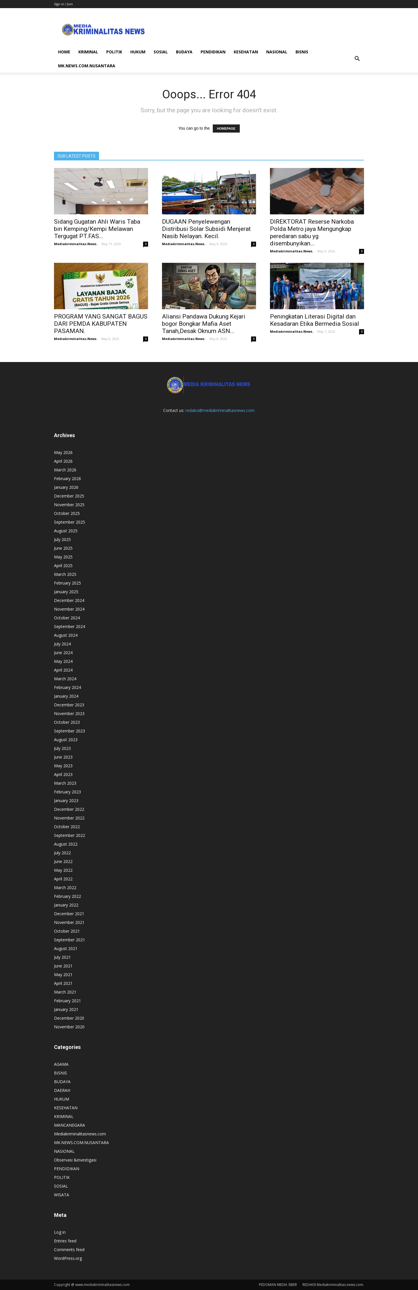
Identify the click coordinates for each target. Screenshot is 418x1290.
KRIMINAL (88, 52)
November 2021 (69, 922)
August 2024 (66, 635)
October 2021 (67, 931)
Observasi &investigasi (75, 1160)
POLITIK (114, 52)
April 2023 (63, 774)
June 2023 (63, 757)
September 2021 (69, 939)
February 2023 (67, 792)
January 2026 (66, 487)
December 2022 (69, 809)
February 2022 (67, 896)
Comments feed (69, 1249)
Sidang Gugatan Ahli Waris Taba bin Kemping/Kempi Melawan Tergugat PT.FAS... (97, 229)
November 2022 (69, 818)
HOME (64, 52)
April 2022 (63, 879)
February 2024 (67, 687)
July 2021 (62, 957)
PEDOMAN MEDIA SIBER (278, 1284)
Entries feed (65, 1241)
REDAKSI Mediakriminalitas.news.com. (333, 1284)
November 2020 (69, 1027)
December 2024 (69, 600)
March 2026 (65, 470)
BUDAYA (184, 52)
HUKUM (137, 52)
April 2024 (63, 670)
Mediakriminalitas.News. (75, 244)
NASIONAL (276, 52)
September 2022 (69, 835)
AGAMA (61, 1064)
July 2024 (62, 644)
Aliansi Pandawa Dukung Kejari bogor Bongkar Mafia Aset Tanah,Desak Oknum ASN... (203, 323)
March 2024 (65, 678)
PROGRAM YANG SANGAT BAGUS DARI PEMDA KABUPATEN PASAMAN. (100, 323)
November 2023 (69, 713)
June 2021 (63, 966)
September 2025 (69, 522)
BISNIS (302, 52)
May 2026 (63, 452)
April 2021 (63, 983)
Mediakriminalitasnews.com (80, 1134)
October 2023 (67, 722)
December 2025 (69, 496)
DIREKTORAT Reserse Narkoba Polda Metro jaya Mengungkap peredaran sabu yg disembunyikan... (312, 232)
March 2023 (65, 783)
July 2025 (62, 539)
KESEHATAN (246, 52)
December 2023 (69, 705)
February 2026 (67, 478)
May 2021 (63, 974)
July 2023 (62, 748)
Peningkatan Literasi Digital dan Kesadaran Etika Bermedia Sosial (314, 320)
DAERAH (62, 1090)
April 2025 (63, 565)
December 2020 (69, 1018)
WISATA (61, 1194)
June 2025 (63, 548)
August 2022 (66, 844)
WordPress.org (68, 1258)
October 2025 (67, 513)
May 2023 (63, 765)
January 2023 (66, 800)
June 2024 (63, 652)
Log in (60, 1232)
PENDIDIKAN (213, 52)
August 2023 (66, 739)
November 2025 (69, 504)
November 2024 (69, 609)
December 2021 (69, 913)
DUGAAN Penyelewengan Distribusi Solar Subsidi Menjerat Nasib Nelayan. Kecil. (206, 229)
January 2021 (66, 1009)
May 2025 (63, 557)
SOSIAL (161, 52)
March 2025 (65, 574)
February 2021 (67, 1000)
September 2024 (69, 626)
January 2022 (66, 905)
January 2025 (66, 591)
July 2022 (62, 852)
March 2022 (65, 887)
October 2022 (67, 826)
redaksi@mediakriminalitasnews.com (220, 410)
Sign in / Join (63, 4)
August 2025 (66, 530)
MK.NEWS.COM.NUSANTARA (86, 65)
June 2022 (63, 861)
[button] (357, 59)
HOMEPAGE (226, 128)
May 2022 (63, 870)
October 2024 (67, 617)
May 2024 (63, 661)
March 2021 (65, 992)
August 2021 (66, 948)
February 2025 (67, 583)
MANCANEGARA (69, 1125)
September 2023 (69, 731)
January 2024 (66, 696)
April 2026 (63, 461)
